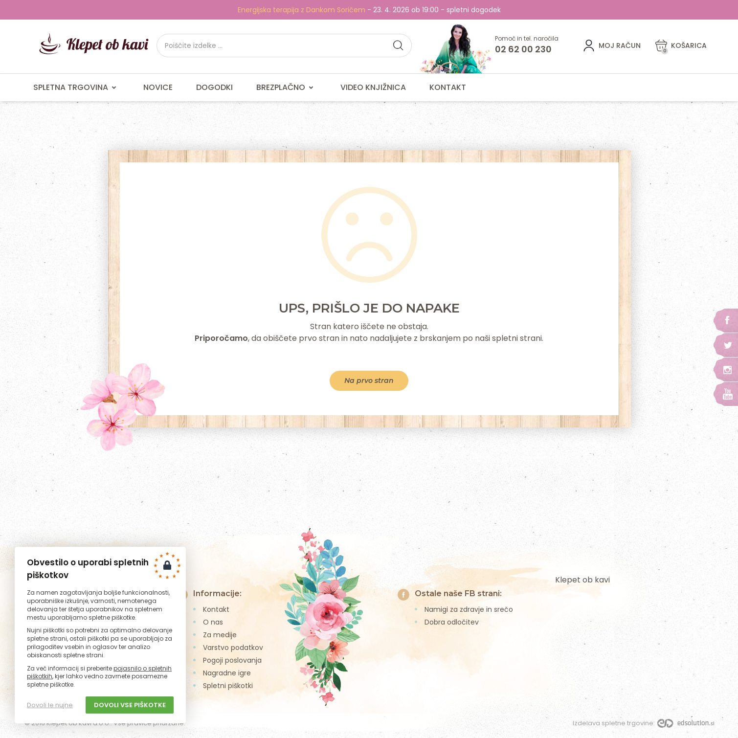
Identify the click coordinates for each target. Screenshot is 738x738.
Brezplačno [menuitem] (286, 87)
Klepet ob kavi (582, 579)
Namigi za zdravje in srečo (469, 609)
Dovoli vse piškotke (130, 705)
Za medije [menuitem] (220, 635)
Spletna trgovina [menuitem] (76, 87)
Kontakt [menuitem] (447, 87)
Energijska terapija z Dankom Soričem (301, 10)
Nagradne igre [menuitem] (227, 673)
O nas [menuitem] (213, 622)
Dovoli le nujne (50, 705)
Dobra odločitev (452, 622)
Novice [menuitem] (158, 87)
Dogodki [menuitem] (214, 87)
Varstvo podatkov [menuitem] (233, 647)
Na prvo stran (369, 380)
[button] (398, 45)
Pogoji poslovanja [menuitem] (232, 660)
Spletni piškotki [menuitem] (228, 686)
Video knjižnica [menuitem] (373, 87)
